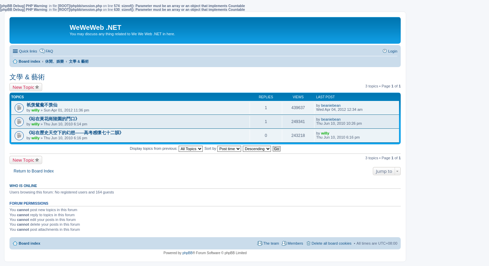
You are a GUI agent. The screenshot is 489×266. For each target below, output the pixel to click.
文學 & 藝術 (27, 77)
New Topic (23, 87)
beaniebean (331, 105)
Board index (29, 243)
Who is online (23, 186)
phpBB (187, 253)
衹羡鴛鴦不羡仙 (41, 104)
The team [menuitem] (271, 243)
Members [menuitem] (295, 243)
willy (36, 110)
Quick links (28, 51)
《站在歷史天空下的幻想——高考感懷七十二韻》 (75, 132)
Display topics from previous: (166, 148)
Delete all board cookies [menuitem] (331, 243)
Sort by (222, 148)
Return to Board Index (34, 171)
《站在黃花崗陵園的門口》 (52, 118)
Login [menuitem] (392, 51)
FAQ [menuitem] (49, 51)
